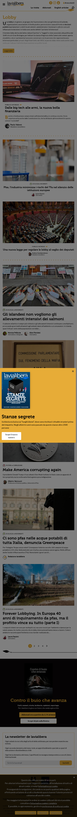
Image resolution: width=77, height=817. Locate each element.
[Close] (73, 371)
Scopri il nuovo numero (12, 436)
